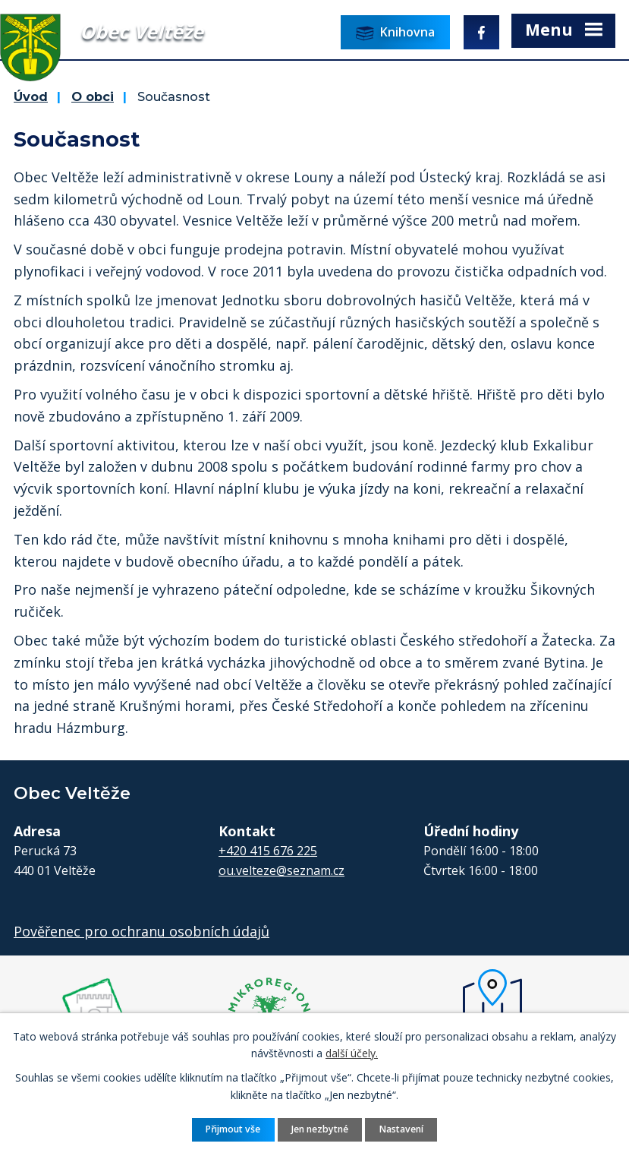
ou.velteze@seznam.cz (281, 870)
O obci (92, 96)
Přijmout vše (233, 1129)
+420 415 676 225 (268, 850)
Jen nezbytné (319, 1129)
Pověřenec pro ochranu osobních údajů (141, 931)
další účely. (352, 1053)
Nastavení (401, 1129)
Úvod (31, 96)
